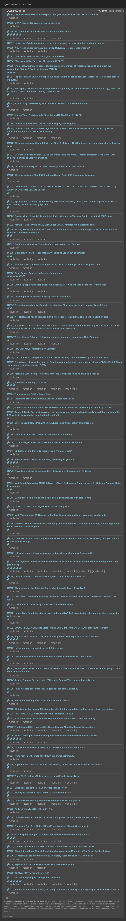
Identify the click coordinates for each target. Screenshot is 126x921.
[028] (10, 656)
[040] (10, 523)
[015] (10, 776)
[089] (10, 43)
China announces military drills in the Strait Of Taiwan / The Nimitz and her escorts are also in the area (67, 143)
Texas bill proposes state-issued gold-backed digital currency (46, 689)
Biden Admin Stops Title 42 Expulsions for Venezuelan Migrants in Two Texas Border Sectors (62, 851)
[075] (10, 175)
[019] (10, 735)
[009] (10, 826)
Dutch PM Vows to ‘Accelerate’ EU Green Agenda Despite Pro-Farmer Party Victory (57, 817)
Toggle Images (116, 11)
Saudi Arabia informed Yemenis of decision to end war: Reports (47, 244)
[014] (10, 788)
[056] (10, 374)
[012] (10, 800)
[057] (10, 362)
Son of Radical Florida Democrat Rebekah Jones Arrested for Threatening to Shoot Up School (62, 407)
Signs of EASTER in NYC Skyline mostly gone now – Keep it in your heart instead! (56, 636)
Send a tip (8, 916)
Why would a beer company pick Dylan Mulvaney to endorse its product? (52, 48)
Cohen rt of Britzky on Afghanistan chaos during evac (42, 506)
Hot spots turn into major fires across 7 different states (42, 31)
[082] (10, 103)
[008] (10, 834)
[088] (10, 48)
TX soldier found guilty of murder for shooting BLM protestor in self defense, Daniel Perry (60, 305)
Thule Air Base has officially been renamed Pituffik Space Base (46, 776)
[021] (10, 718)
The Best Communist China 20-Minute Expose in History (43, 434)
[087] (10, 56)
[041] (10, 515)
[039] (10, 538)
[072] (10, 216)
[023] (10, 709)
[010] (10, 817)
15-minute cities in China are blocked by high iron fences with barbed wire (52, 498)
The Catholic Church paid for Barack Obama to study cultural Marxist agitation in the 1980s (61, 357)
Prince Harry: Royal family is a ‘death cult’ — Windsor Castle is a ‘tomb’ (51, 103)
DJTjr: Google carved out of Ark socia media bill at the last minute (48, 442)
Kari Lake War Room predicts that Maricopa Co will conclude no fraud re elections (56, 374)
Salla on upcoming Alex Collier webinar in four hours (41, 700)
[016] (10, 764)
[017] (10, 756)
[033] (10, 604)
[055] (10, 382)
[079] (10, 128)
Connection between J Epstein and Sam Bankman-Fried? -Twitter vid (49, 747)
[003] (10, 873)
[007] (10, 846)
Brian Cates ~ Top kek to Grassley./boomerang (38, 273)
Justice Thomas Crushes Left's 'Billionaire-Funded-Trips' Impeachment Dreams (55, 680)
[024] (10, 700)
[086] (10, 61)
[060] (10, 337)
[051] (10, 412)
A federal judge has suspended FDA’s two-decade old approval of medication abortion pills (61, 317)
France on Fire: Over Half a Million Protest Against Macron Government (51, 826)
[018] (10, 747)
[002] (10, 877)
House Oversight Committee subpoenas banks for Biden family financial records (56, 735)
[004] (10, 864)
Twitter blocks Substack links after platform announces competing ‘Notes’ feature (56, 337)
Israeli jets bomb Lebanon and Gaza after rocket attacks (43, 792)
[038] (10, 553)
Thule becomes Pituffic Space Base (32, 394)
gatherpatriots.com (17, 4)
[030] (10, 636)
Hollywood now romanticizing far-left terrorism (38, 648)
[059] (10, 349)
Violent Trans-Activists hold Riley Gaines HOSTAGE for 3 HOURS (48, 115)
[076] (10, 166)
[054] (10, 394)
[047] (10, 451)
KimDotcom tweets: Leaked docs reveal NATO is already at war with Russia (53, 656)
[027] (10, 668)
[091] (10, 23)
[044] (10, 483)
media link (14, 18)
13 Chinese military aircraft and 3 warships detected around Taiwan (49, 166)
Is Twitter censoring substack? (30, 382)
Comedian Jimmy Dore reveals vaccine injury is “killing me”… (46, 123)
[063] (10, 305)
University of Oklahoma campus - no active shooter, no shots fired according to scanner (59, 43)
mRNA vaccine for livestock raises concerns (37, 23)
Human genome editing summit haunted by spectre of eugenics (47, 800)
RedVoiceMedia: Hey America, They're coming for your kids (45, 459)
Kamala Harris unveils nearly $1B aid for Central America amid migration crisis (55, 225)
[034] (10, 596)
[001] (10, 889)
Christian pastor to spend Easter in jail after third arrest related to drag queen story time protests (64, 709)
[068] (10, 253)
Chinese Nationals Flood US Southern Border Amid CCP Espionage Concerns (54, 175)
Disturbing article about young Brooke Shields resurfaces (44, 399)
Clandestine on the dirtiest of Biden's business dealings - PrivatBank (49, 588)
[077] (10, 155)
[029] (10, 648)
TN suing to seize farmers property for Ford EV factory (42, 296)
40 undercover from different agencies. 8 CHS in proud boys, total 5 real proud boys (57, 264)
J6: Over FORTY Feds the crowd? (31, 873)
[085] (10, 66)
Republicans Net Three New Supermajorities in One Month (44, 864)
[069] (10, 244)
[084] (10, 77)
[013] (10, 792)
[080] (10, 123)
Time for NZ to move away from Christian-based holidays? (44, 604)
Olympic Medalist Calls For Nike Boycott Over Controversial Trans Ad (50, 576)
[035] (10, 588)
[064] (10, 296)
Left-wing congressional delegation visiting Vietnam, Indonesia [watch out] (53, 553)
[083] (10, 88)
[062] (10, 317)
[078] (10, 143)
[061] (10, 325)
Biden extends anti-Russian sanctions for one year (40, 788)
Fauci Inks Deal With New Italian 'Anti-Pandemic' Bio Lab (43, 714)
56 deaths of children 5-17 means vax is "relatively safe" (43, 451)
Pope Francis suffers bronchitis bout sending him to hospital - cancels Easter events (58, 764)
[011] (10, 809)
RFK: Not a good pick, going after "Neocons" (37, 877)
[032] (10, 613)
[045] (10, 471)
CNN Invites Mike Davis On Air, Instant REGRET (38, 61)
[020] (10, 727)
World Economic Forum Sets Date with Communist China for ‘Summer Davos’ (54, 846)
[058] (10, 357)
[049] (10, 434)
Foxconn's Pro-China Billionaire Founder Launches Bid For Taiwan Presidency (55, 718)
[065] (10, 285)
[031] (10, 628)
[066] (10, 273)
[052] (10, 407)
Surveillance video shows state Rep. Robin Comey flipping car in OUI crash (53, 471)
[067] (10, 264)
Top (6, 898)
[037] (10, 561)
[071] (10, 225)
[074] (10, 186)
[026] (10, 680)
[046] (10, 459)
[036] (10, 576)
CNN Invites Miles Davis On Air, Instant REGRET (39, 56)
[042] (10, 506)
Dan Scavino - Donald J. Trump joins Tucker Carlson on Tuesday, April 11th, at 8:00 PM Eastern (63, 216)
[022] (10, 714)
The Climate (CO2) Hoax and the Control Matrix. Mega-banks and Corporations (54, 727)
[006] (10, 851)
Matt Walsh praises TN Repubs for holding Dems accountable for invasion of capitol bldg (60, 515)
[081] (10, 115)
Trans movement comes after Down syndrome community (44, 756)
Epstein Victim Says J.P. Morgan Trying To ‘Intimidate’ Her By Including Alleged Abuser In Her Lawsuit (66, 889)
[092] (10, 14)
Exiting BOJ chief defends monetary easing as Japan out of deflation (49, 253)
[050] (10, 423)
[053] (10, 399)
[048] (10, 442)
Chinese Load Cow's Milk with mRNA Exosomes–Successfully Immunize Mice (54, 423)
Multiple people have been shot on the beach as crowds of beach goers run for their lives (60, 285)
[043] (10, 498)
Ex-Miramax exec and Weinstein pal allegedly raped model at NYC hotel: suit (53, 856)
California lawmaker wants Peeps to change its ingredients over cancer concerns (56, 14)
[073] (10, 201)
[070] (10, 229)
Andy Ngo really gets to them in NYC (33, 809)
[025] (10, 689)
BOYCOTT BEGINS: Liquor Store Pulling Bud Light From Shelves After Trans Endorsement (61, 628)
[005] (10, 856)
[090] (10, 31)
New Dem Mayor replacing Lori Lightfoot (35, 349)
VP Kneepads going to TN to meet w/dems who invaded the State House (51, 834)
